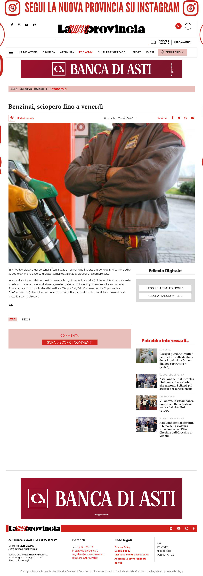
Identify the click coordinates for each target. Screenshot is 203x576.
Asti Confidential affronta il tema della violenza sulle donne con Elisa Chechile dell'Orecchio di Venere (177, 429)
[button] (12, 51)
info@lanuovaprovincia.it (85, 550)
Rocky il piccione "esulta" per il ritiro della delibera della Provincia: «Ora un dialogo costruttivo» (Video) (176, 360)
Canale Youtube (29, 24)
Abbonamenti (182, 42)
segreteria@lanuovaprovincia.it (88, 554)
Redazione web (25, 118)
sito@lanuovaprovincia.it (84, 558)
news (26, 319)
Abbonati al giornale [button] (164, 295)
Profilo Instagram (21, 24)
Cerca (178, 26)
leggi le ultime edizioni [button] (164, 288)
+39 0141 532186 (85, 547)
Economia (58, 89)
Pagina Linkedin (37, 24)
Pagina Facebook (14, 24)
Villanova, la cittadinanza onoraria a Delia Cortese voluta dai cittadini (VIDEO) (177, 405)
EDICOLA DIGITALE (160, 42)
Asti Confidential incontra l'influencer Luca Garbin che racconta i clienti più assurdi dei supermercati (177, 384)
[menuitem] (28, 52)
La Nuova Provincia (32, 88)
